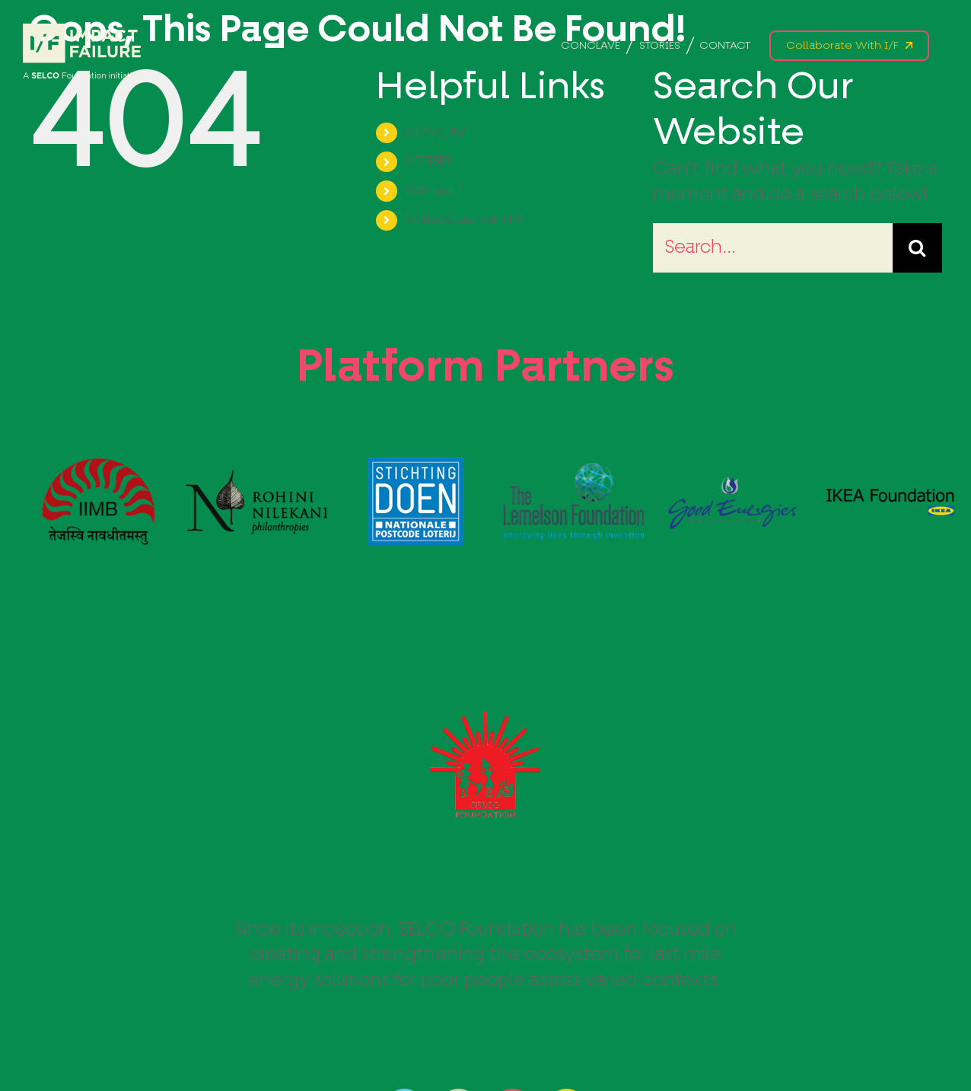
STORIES (429, 161)
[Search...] (773, 248)
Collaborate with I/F (465, 220)
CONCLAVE (439, 132)
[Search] (917, 248)
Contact (430, 190)
